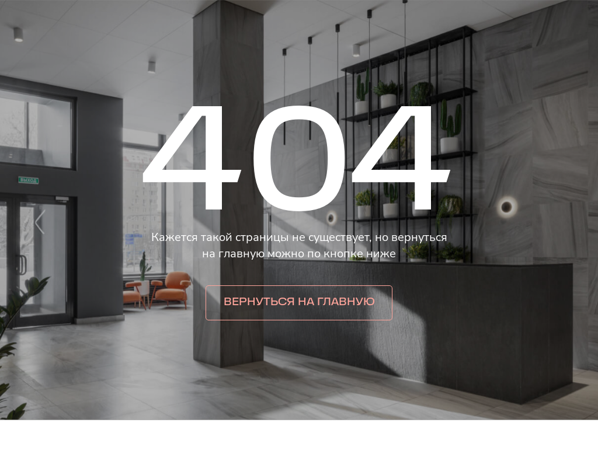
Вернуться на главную (299, 302)
